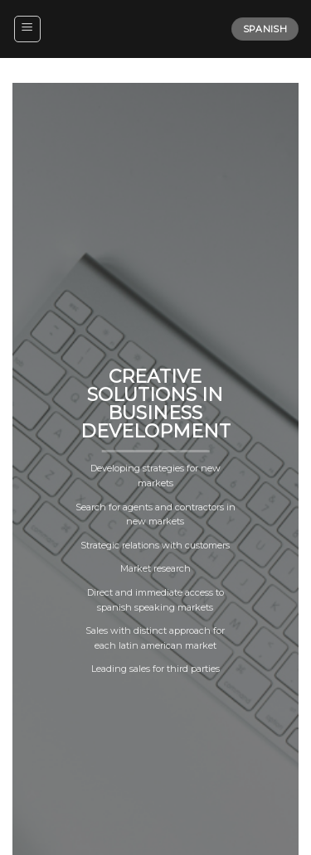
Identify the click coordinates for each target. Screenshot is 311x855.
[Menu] (27, 29)
